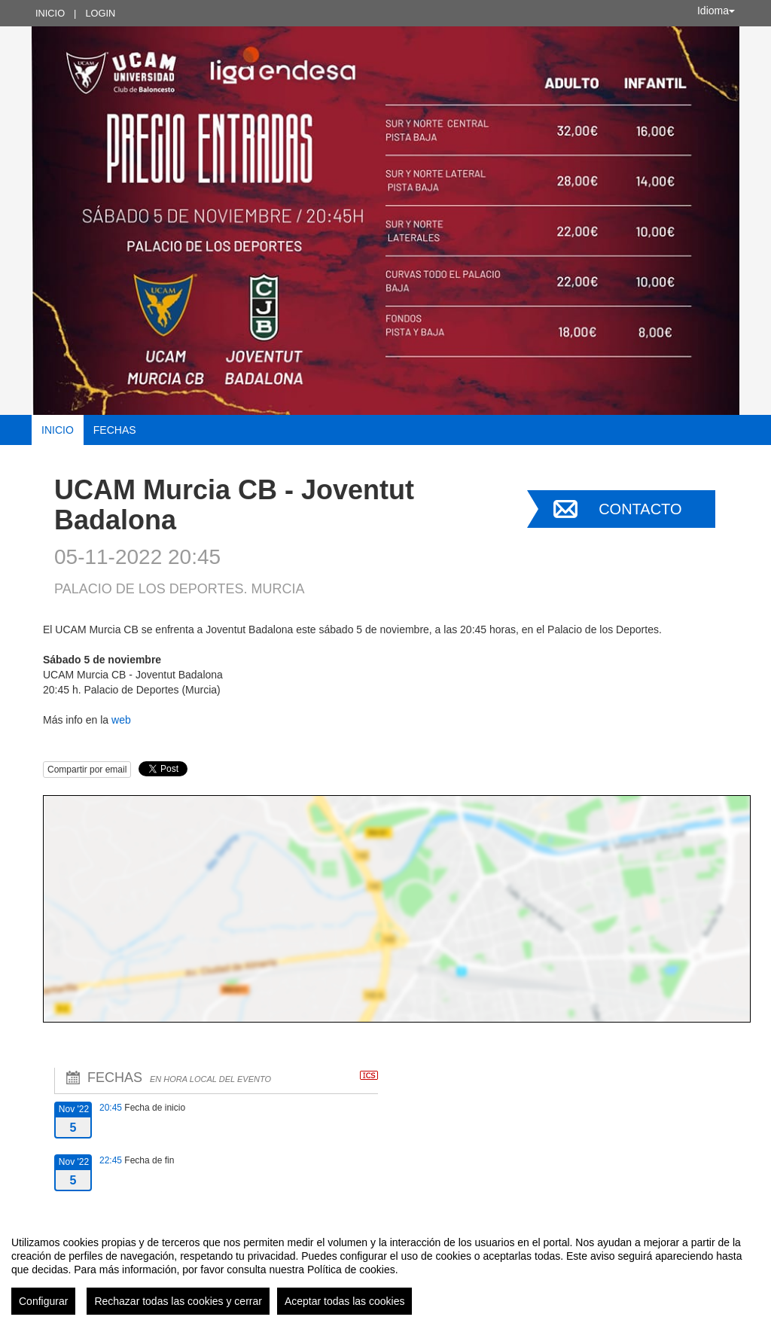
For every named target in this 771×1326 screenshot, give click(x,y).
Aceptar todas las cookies (345, 1301)
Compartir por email (86, 769)
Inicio (50, 13)
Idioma (716, 11)
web (121, 720)
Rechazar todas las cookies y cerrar (178, 1301)
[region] (385, 1269)
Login (100, 13)
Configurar (43, 1301)
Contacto (640, 509)
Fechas (114, 430)
